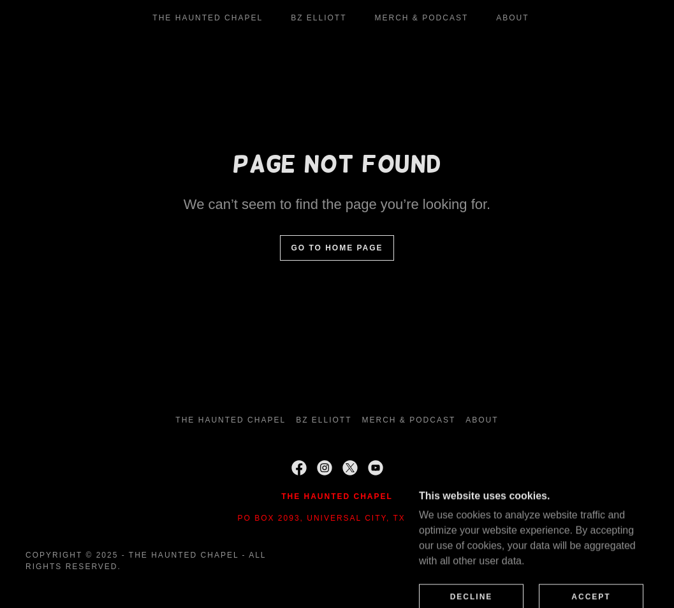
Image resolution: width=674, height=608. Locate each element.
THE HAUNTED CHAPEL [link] (207, 17)
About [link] (512, 17)
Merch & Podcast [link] (422, 17)
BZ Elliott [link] (318, 17)
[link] (299, 468)
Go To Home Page (337, 247)
